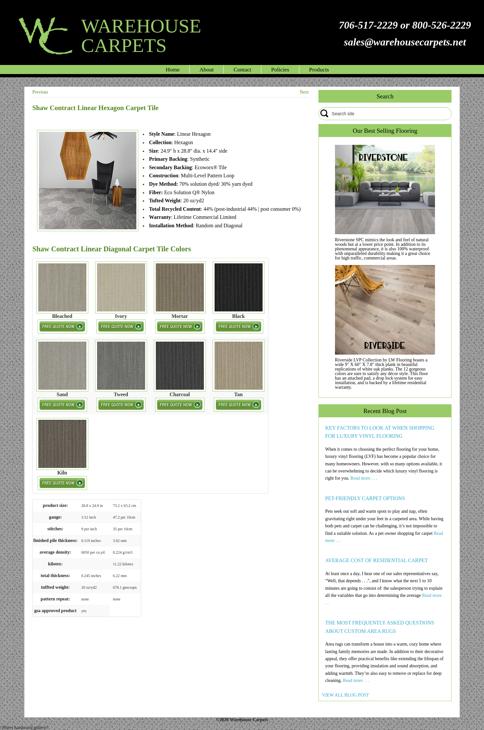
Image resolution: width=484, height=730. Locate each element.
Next (304, 92)
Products (319, 69)
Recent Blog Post (385, 411)
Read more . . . (364, 478)
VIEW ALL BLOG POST (345, 695)
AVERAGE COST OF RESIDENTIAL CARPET (376, 560)
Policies (280, 69)
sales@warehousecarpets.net (405, 42)
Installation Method (171, 225)
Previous (40, 92)
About (206, 69)
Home (173, 69)
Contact (242, 69)
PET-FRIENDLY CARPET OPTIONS (365, 498)
